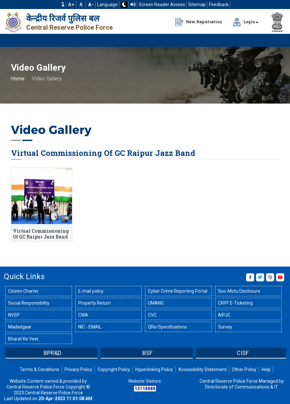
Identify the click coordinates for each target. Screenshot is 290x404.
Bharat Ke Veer (23, 338)
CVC (152, 315)
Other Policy (244, 369)
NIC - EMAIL (89, 326)
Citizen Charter (23, 291)
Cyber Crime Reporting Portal (177, 291)
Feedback (219, 4)
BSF (147, 352)
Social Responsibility (28, 303)
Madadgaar (20, 326)
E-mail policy (91, 291)
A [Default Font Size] (81, 4)
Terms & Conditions (39, 369)
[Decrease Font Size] (91, 4)
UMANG (156, 303)
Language (107, 4)
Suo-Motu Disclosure (239, 291)
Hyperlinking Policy (154, 369)
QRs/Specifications (167, 326)
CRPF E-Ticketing (235, 303)
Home (18, 79)
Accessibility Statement (202, 369)
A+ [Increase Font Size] (71, 4)
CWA (83, 315)
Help (266, 369)
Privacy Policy (78, 369)
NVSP (14, 315)
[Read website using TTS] (133, 4)
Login (244, 22)
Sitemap (197, 4)
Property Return (94, 303)
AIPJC (224, 315)
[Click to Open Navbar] (277, 40)
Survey (225, 326)
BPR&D (52, 352)
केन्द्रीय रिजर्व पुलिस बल (62, 18)
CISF (243, 352)
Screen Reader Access (162, 4)
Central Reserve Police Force (69, 27)
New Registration (198, 22)
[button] (63, 4)
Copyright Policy (114, 369)
